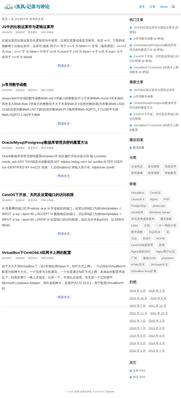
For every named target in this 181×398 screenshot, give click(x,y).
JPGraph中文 (159, 264)
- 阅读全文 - (64, 65)
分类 (152, 6)
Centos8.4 (137, 199)
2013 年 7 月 (156, 350)
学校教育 (170, 172)
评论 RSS (139, 377)
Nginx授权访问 (140, 251)
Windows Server (159, 212)
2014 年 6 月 (156, 335)
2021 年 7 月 (137, 320)
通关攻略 (166, 218)
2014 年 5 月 (137, 343)
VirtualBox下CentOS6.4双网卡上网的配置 (36, 253)
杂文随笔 (153, 166)
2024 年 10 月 (138, 298)
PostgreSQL (139, 205)
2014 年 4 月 (156, 343)
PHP (167, 199)
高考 (162, 245)
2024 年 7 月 (137, 305)
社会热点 (137, 166)
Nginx (154, 199)
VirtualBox (137, 192)
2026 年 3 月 (137, 290)
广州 (134, 258)
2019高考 (137, 212)
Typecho (110, 391)
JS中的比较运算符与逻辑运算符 (28, 27)
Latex (134, 225)
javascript (159, 205)
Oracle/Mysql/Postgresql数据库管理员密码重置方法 (45, 142)
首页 (142, 6)
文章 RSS (139, 370)
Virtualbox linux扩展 (143, 271)
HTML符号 (138, 264)
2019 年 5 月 (137, 335)
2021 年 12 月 (157, 305)
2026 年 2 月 (156, 290)
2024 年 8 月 (158, 298)
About (164, 6)
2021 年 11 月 (138, 313)
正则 (147, 225)
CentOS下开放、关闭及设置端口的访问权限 (38, 195)
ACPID (160, 238)
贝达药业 (154, 231)
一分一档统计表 (166, 225)
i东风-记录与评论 (27, 7)
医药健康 (137, 172)
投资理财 (153, 172)
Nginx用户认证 (165, 251)
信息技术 (170, 166)
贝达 (134, 238)
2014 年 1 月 (137, 350)
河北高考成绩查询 (142, 218)
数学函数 (137, 231)
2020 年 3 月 (156, 320)
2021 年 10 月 (159, 313)
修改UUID (149, 258)
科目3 (146, 238)
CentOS (155, 192)
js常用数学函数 (14, 85)
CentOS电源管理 (142, 245)
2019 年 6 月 (156, 328)
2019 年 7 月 (137, 328)
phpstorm (168, 258)
